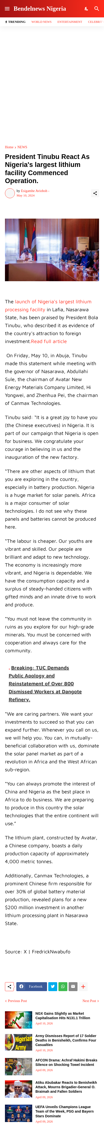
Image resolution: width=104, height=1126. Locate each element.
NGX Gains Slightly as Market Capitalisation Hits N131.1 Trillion (62, 1015)
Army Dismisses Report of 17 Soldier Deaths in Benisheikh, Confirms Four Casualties (65, 1040)
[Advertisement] (52, 86)
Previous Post (17, 1001)
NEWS (22, 147)
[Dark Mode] (86, 8)
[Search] (97, 8)
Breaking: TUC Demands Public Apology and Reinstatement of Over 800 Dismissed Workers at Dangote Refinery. (45, 683)
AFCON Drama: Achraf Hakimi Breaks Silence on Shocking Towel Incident (66, 1062)
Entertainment (69, 22)
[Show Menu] (7, 8)
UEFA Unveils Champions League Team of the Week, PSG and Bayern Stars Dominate (64, 1111)
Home (9, 147)
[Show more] (83, 986)
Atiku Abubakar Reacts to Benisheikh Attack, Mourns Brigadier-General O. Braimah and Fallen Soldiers (66, 1087)
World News (41, 22)
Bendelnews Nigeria (40, 8)
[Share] (95, 193)
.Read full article (48, 341)
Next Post (89, 1001)
